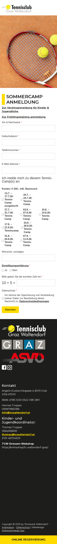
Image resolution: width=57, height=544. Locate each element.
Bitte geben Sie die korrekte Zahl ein (22, 276)
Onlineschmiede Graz (13, 530)
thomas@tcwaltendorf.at (18, 434)
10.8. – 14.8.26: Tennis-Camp (46, 214)
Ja (6, 270)
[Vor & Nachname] (28, 128)
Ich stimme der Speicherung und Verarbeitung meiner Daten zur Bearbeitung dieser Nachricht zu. (29, 298)
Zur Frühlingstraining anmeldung (24, 117)
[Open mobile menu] (51, 8)
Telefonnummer (11, 150)
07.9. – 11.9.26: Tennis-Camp (27, 241)
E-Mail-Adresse (11, 164)
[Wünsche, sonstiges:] (28, 258)
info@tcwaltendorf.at (16, 412)
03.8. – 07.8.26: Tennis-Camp (27, 214)
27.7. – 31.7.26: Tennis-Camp (9, 214)
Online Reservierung (28, 539)
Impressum (8, 527)
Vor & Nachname (12, 122)
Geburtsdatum (10, 136)
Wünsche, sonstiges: (13, 251)
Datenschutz (9, 290)
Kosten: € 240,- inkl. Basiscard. (20, 188)
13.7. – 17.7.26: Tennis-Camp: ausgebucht (11, 199)
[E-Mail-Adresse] (28, 170)
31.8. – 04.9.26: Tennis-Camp (9, 241)
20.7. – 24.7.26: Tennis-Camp (27, 199)
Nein (14, 270)
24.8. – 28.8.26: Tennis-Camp (28, 227)
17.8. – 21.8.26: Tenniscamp (12, 227)
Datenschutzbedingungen (34, 301)
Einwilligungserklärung (15, 265)
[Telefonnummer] (28, 156)
